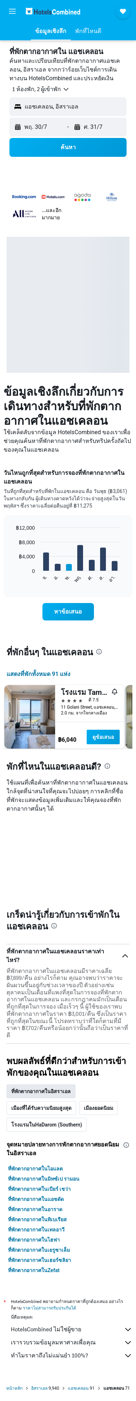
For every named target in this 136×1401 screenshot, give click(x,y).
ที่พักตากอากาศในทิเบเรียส (37, 1219)
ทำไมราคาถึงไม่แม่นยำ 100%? (71, 1355)
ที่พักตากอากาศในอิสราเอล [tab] (41, 1091)
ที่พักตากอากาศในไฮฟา (34, 1240)
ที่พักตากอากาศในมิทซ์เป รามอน (43, 1179)
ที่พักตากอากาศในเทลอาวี (36, 1230)
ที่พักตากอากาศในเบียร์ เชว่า (39, 1189)
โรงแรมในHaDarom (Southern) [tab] (46, 1125)
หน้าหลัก (14, 1388)
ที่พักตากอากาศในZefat (33, 1270)
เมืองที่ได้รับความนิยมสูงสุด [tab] (41, 1108)
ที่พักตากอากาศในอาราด (35, 1209)
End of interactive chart (12, 577)
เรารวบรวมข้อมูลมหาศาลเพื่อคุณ (71, 1342)
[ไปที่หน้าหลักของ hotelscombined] (53, 11)
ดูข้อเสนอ (103, 737)
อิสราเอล (39, 1388)
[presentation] (99, 651)
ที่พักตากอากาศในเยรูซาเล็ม (39, 1250)
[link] (68, 611)
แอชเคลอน (78, 1388)
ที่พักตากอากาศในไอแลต (35, 1169)
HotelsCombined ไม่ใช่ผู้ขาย (71, 1329)
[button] (12, 11)
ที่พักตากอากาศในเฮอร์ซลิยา (39, 1260)
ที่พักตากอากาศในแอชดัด (36, 1199)
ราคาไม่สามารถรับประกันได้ (49, 1308)
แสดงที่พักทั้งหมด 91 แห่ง (38, 674)
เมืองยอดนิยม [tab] (98, 1108)
